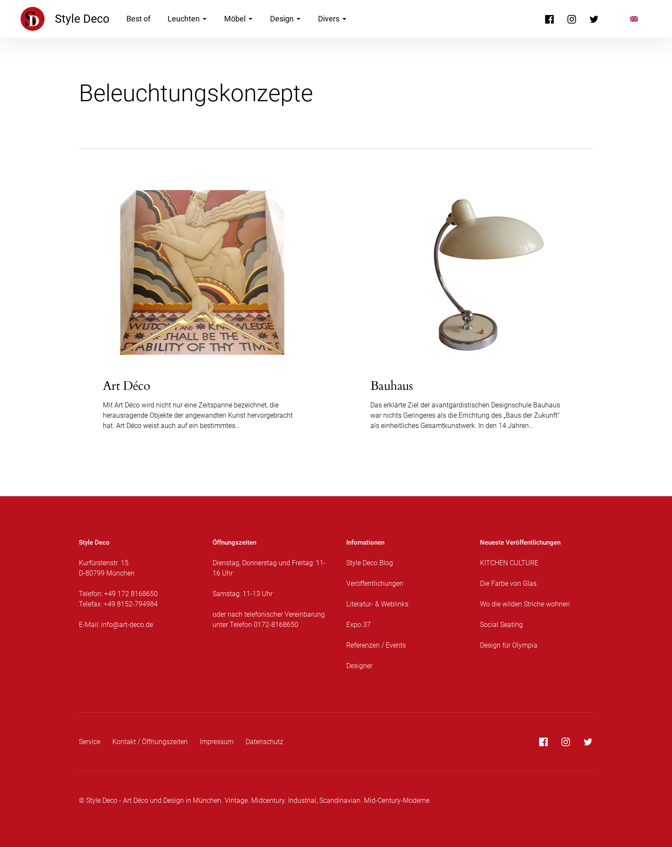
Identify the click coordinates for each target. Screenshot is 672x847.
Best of (138, 18)
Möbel (238, 18)
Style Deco (82, 19)
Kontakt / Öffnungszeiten (150, 742)
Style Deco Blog (369, 563)
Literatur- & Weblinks (377, 604)
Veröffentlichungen (374, 583)
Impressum (217, 742)
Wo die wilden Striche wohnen (525, 604)
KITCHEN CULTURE (509, 563)
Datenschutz (264, 742)
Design (285, 18)
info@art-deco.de (127, 625)
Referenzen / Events (376, 645)
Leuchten (187, 18)
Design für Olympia (508, 645)
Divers (332, 18)
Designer (359, 666)
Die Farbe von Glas (508, 583)
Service (89, 742)
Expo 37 (358, 625)
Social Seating (501, 625)
